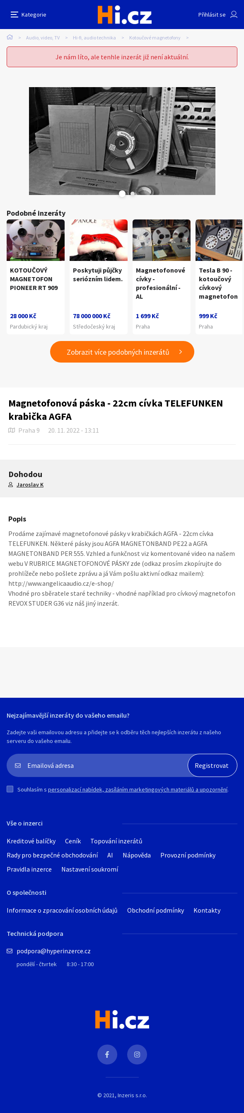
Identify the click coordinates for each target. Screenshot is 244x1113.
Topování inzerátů (116, 841)
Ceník (73, 841)
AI (110, 855)
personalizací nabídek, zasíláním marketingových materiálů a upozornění (137, 789)
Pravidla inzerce (29, 869)
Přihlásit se (212, 14)
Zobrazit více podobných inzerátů (118, 352)
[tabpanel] (122, 141)
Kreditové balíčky (31, 841)
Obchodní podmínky (155, 910)
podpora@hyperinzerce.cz (54, 951)
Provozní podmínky (187, 855)
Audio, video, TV (43, 37)
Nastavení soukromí (89, 869)
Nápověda (137, 855)
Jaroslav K (30, 484)
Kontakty (206, 910)
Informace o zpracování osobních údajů (62, 910)
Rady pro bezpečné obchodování (52, 855)
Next (132, 194)
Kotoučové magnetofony (155, 37)
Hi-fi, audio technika (94, 37)
